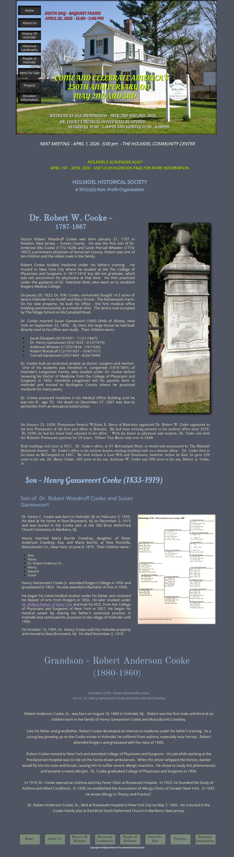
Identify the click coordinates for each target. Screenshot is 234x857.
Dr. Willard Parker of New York (47, 604)
